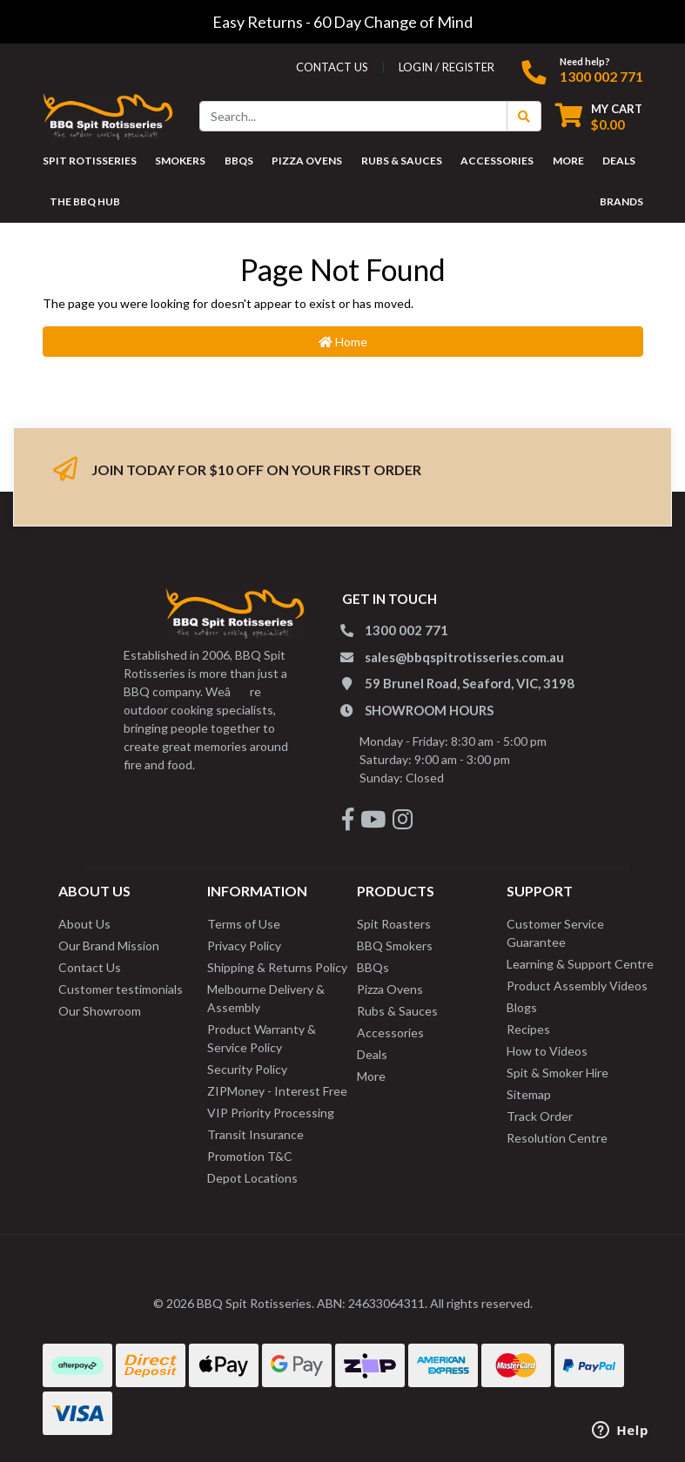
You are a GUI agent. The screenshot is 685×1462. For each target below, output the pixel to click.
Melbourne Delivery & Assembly (266, 998)
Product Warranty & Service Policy (261, 1038)
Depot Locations (252, 1177)
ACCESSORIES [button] (497, 160)
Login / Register (446, 67)
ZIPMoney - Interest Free (277, 1090)
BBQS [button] (239, 160)
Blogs (522, 1007)
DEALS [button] (618, 160)
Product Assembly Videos (577, 985)
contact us (332, 67)
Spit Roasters (394, 923)
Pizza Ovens (390, 989)
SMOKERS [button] (180, 160)
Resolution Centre (557, 1137)
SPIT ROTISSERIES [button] (90, 160)
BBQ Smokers (395, 945)
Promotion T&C (249, 1156)
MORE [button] (568, 160)
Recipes (528, 1029)
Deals (372, 1054)
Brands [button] (621, 201)
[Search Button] (524, 116)
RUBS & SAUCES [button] (401, 160)
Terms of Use (243, 923)
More (371, 1076)
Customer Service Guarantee (555, 932)
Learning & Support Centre (580, 963)
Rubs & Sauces (397, 1010)
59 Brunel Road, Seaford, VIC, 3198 (469, 683)
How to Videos (547, 1050)
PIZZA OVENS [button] (307, 160)
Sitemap (529, 1094)
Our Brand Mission (108, 945)
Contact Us (89, 967)
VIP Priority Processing (270, 1112)
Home (343, 341)
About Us (84, 923)
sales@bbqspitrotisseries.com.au (464, 657)
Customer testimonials (120, 989)
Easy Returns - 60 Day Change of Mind (342, 21)
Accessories (390, 1032)
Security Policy (247, 1069)
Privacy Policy (244, 945)
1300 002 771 (601, 76)
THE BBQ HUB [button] (85, 201)
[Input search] (353, 116)
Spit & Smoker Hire (557, 1072)
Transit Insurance (255, 1134)
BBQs (373, 967)
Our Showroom (99, 1010)
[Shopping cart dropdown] (598, 116)
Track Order (540, 1116)
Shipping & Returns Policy (277, 967)
